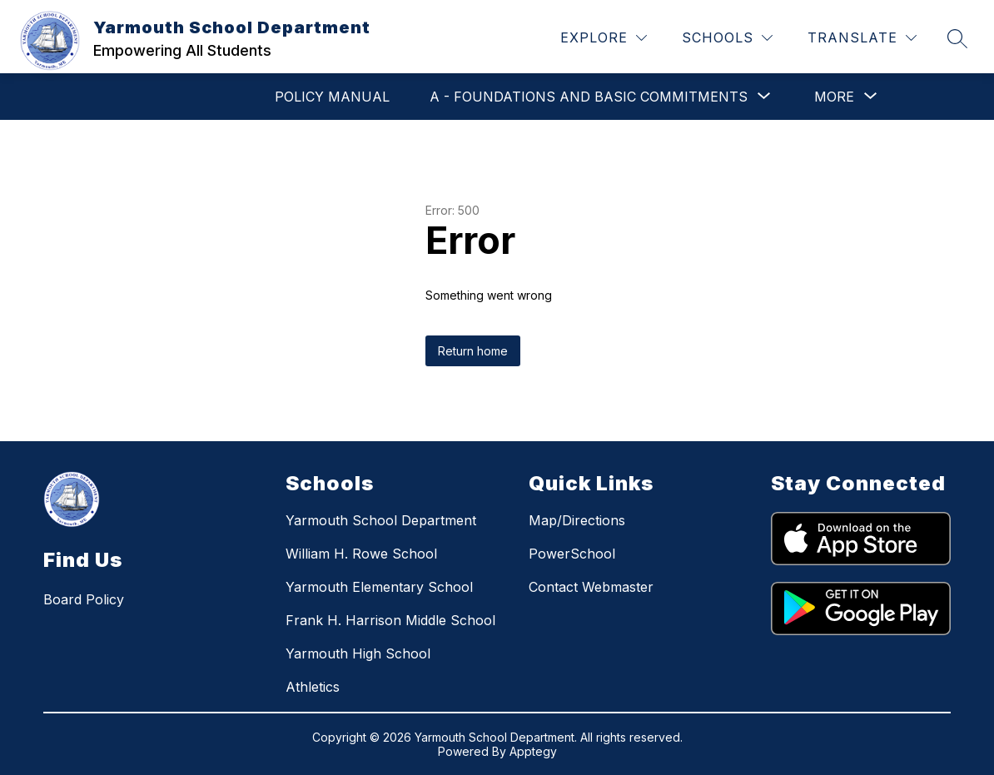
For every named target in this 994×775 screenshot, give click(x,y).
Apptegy (533, 751)
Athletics (313, 686)
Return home (473, 351)
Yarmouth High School (358, 653)
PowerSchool (572, 553)
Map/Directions (577, 520)
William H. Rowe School (361, 553)
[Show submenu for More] (834, 97)
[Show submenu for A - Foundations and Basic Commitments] (589, 97)
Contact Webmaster (591, 587)
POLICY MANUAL (332, 96)
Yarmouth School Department (381, 520)
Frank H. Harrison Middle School (390, 620)
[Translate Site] (862, 37)
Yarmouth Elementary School (379, 587)
